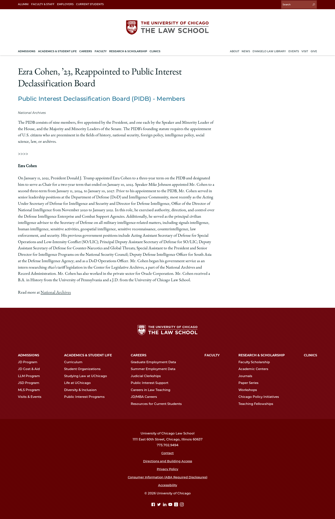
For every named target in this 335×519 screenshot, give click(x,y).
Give (314, 50)
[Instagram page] (182, 504)
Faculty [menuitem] (101, 50)
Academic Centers (255, 368)
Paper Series (250, 382)
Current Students (90, 4)
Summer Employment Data (155, 368)
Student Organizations (84, 368)
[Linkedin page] (165, 504)
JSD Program (30, 382)
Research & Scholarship (261, 355)
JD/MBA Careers (146, 396)
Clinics (310, 355)
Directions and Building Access (167, 460)
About (234, 50)
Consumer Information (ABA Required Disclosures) (167, 477)
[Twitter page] (159, 504)
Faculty (212, 355)
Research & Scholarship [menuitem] (128, 50)
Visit (304, 50)
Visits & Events (31, 396)
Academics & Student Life (88, 355)
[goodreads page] (176, 504)
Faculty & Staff (42, 4)
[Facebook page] (153, 504)
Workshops (249, 389)
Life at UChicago (79, 382)
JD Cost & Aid (30, 368)
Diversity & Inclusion (82, 389)
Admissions (28, 355)
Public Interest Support (151, 382)
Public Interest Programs (86, 396)
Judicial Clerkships (148, 375)
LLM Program (31, 375)
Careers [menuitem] (85, 50)
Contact (167, 453)
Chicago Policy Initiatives (260, 396)
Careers (138, 355)
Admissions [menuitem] (26, 50)
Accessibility (168, 485)
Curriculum (75, 361)
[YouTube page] (170, 504)
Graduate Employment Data (155, 361)
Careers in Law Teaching (152, 389)
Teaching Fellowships (257, 403)
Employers (65, 4)
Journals (247, 375)
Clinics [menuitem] (155, 50)
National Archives (55, 291)
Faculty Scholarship (255, 361)
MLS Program (31, 389)
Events (293, 50)
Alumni (23, 4)
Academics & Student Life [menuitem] (57, 50)
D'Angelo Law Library (269, 50)
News (246, 50)
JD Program (29, 361)
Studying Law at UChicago (87, 375)
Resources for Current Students (158, 403)
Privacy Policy (167, 469)
